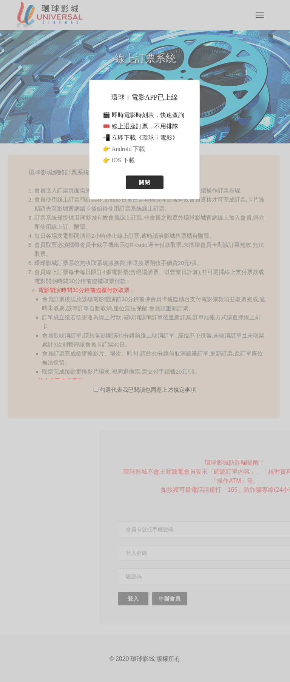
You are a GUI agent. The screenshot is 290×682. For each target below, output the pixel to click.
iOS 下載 (123, 160)
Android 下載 (128, 149)
